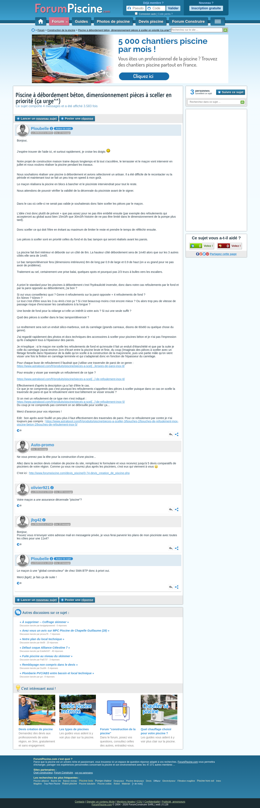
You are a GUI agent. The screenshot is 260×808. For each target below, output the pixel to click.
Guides (81, 21)
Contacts (79, 801)
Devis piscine (151, 21)
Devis (149, 781)
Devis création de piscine (36, 729)
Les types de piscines (74, 729)
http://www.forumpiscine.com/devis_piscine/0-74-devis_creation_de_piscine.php (79, 473)
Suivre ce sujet (230, 92)
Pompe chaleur (103, 780)
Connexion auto (147, 14)
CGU (140, 801)
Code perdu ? (165, 14)
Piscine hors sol (205, 780)
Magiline (38, 783)
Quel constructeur (43, 772)
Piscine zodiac (105, 783)
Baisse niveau (70, 781)
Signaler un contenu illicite (101, 801)
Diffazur (157, 781)
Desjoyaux (119, 781)
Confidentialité (152, 801)
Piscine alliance (41, 781)
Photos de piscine (113, 21)
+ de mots (137, 784)
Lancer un (37, 118)
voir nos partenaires (84, 773)
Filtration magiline (186, 781)
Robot (117, 783)
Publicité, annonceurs (173, 801)
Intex (218, 781)
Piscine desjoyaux (135, 781)
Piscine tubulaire (87, 783)
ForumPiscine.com (188, 761)
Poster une (77, 118)
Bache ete (56, 781)
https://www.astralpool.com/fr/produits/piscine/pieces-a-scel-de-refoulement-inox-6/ (71, 379)
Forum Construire (188, 21)
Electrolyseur (169, 781)
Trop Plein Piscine (52, 784)
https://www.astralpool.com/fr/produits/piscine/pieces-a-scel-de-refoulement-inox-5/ (71, 401)
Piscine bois (86, 780)
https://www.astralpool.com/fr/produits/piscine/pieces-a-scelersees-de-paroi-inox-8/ (71, 366)
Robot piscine (69, 783)
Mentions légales (126, 801)
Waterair (126, 783)
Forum (59, 21)
